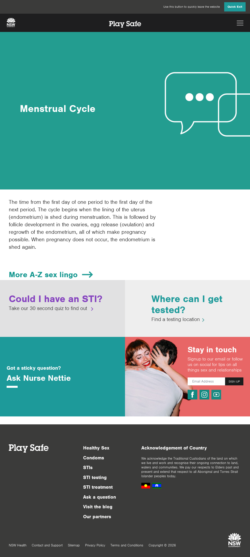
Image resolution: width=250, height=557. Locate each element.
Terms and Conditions (126, 545)
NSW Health (17, 545)
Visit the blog (97, 507)
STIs (88, 467)
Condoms (93, 458)
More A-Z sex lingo (43, 274)
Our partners (97, 517)
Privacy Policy (95, 545)
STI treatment (98, 487)
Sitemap (74, 545)
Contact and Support (47, 545)
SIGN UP (234, 381)
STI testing (95, 477)
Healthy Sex (96, 448)
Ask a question (99, 497)
